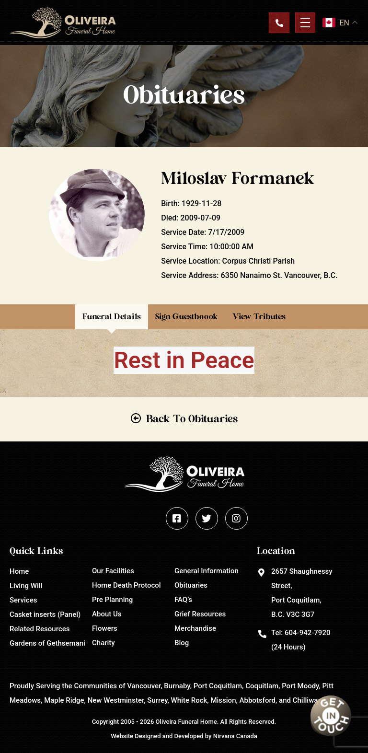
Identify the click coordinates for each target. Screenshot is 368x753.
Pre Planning (112, 599)
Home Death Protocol (126, 585)
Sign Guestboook (186, 317)
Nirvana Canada (235, 736)
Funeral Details (111, 317)
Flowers (104, 628)
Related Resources (39, 629)
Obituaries (190, 585)
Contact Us (279, 22)
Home (19, 571)
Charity (103, 642)
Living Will (26, 585)
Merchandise (195, 628)
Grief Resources (200, 614)
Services (23, 600)
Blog (181, 642)
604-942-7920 (307, 632)
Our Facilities (113, 571)
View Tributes (259, 317)
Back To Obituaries (192, 419)
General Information (206, 571)
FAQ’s (183, 599)
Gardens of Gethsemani (47, 643)
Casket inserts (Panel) (45, 614)
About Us (107, 614)
